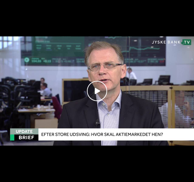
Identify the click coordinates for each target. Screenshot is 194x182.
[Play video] (97, 91)
